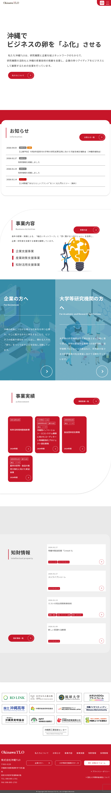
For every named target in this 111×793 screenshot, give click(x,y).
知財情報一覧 (18, 638)
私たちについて (18, 75)
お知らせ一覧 (89, 137)
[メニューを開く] (107, 2)
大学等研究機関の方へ (68, 763)
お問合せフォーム (98, 763)
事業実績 (80, 753)
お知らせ (57, 753)
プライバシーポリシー (101, 771)
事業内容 (83, 230)
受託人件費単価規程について (98, 777)
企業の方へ (39, 763)
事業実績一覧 (83, 401)
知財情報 (92, 753)
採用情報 (104, 753)
